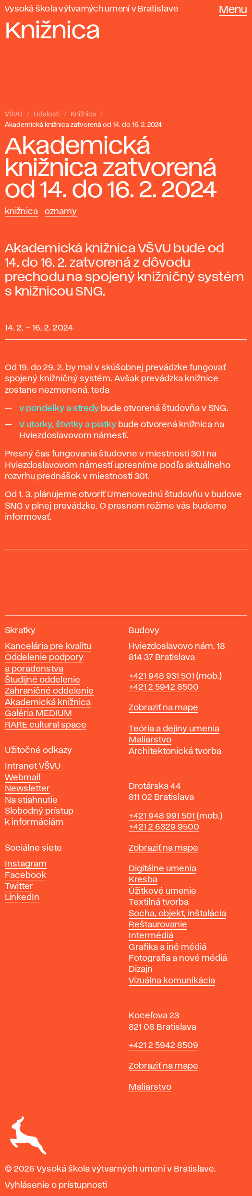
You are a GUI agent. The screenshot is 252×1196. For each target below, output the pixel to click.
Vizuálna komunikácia (172, 981)
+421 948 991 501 (162, 816)
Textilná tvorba (159, 902)
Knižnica (83, 114)
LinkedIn (22, 897)
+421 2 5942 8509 (163, 1045)
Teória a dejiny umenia (174, 729)
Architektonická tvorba (175, 751)
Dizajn (141, 969)
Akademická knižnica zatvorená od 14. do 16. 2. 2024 (83, 125)
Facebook (25, 875)
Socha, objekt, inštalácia (177, 914)
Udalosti (47, 114)
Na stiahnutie (31, 800)
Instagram (26, 864)
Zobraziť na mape (163, 708)
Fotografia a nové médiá (178, 958)
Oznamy (61, 212)
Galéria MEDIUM (38, 714)
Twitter (19, 886)
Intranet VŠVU (33, 766)
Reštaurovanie (158, 925)
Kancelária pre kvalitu (48, 646)
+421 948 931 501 (161, 676)
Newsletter (27, 789)
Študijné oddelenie (42, 680)
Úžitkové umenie (162, 891)
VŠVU (14, 114)
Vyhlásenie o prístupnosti (56, 1185)
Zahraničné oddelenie (49, 691)
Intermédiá (151, 936)
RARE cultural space (45, 725)
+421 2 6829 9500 (164, 827)
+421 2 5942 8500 (164, 687)
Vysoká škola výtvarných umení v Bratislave (92, 9)
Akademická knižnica (48, 702)
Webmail (22, 778)
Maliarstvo (150, 740)
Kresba (143, 880)
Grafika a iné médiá (167, 947)
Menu (233, 10)
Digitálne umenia (162, 869)
